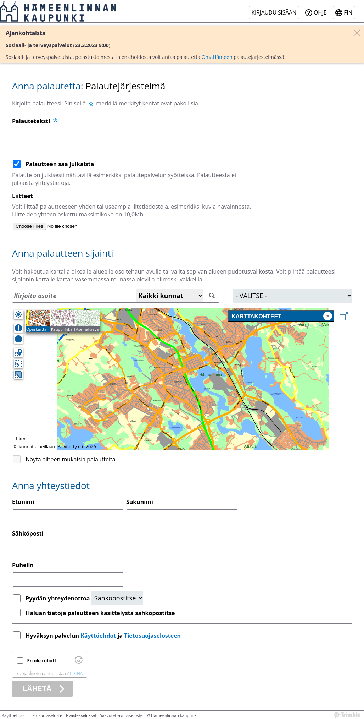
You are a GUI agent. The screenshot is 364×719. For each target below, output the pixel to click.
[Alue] (292, 296)
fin (348, 12)
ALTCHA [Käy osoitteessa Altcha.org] (75, 673)
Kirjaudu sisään (274, 12)
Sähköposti (28, 533)
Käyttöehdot (98, 636)
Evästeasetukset (81, 715)
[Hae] (212, 296)
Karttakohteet (281, 316)
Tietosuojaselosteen (152, 636)
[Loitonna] (18, 339)
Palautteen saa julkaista (60, 164)
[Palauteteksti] (132, 140)
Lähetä (37, 688)
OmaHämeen (217, 57)
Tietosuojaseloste (45, 715)
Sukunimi (139, 502)
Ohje (320, 12)
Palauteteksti (35, 121)
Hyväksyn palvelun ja (104, 636)
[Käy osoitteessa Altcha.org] (79, 662)
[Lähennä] (18, 328)
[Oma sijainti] (18, 314)
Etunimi (23, 502)
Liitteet (22, 196)
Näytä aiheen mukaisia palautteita (71, 459)
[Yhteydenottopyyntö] (117, 598)
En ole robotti (42, 660)
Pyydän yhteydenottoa (58, 598)
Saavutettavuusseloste (121, 715)
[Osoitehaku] (115, 295)
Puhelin (23, 565)
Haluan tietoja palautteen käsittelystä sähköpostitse (100, 613)
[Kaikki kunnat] (169, 295)
